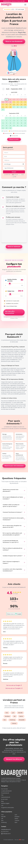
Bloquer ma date (14, 139)
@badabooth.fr (6, 833)
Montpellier (21, 720)
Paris (7, 712)
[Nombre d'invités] (14, 283)
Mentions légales (5, 803)
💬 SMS (14, 176)
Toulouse (14, 723)
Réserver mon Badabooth (14, 41)
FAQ (2, 795)
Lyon (13, 712)
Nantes (21, 716)
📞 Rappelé (15, 174)
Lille (15, 716)
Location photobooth (6, 791)
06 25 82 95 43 (7, 1)
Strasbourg (12, 720)
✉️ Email (21, 174)
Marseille (20, 712)
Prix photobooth (5, 793)
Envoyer (14, 172)
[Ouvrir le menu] (25, 4)
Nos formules (4, 789)
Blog (2, 801)
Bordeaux (7, 716)
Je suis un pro (4, 799)
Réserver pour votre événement (14, 466)
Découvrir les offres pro (14, 759)
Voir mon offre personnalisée (14, 312)
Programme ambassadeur (7, 807)
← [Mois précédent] (3, 89)
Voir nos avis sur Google (14, 685)
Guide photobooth (5, 797)
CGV (2, 805)
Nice (5, 720)
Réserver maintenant (14, 246)
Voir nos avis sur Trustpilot (14, 688)
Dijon (16, 822)
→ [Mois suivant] (24, 89)
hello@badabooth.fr (6, 829)
